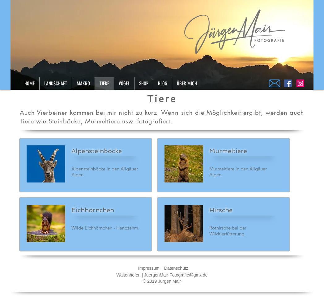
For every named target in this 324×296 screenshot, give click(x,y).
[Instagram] (300, 83)
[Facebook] (288, 83)
